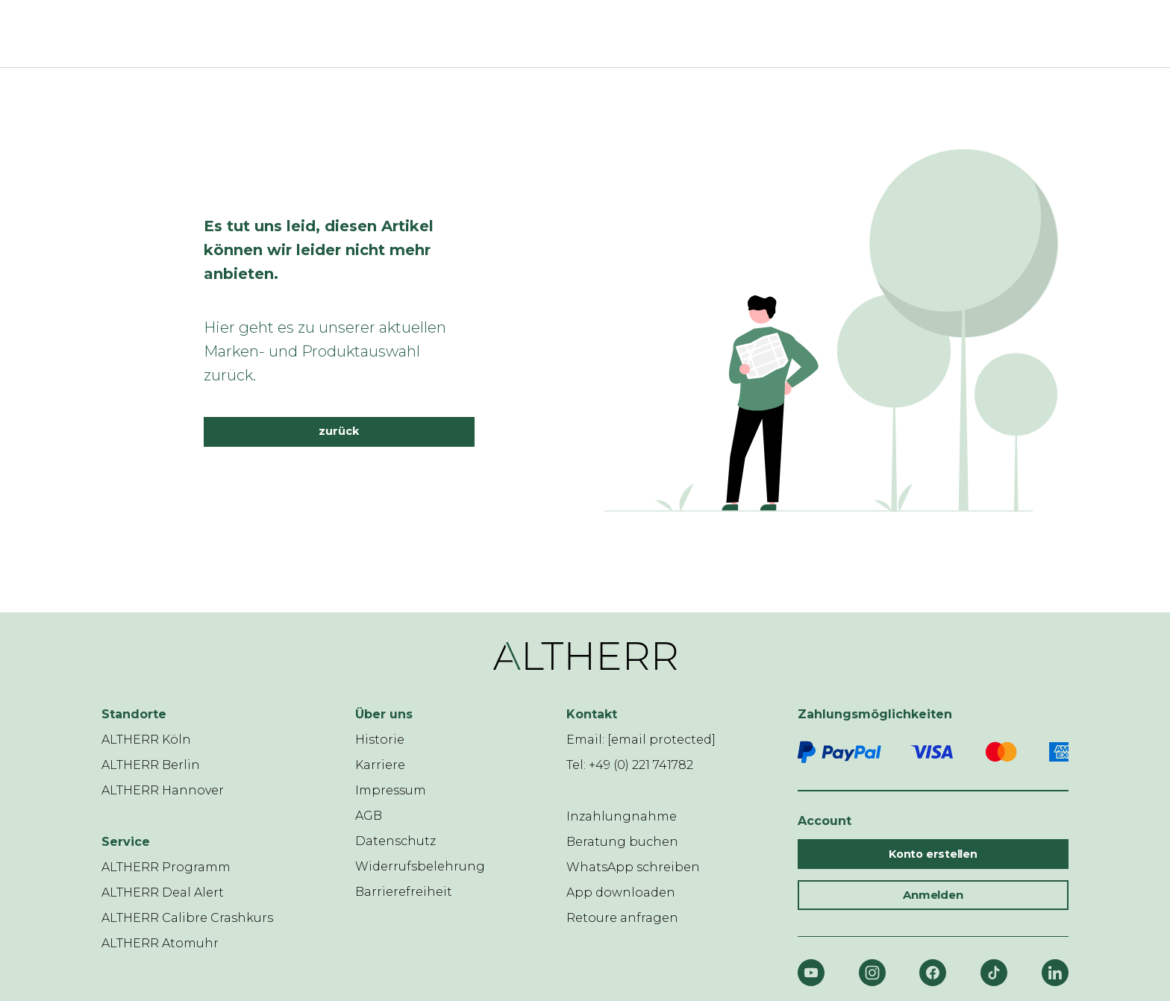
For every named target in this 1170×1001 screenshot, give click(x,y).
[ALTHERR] (576, 33)
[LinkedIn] (1055, 972)
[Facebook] (932, 972)
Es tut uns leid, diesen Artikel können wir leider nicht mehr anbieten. (319, 250)
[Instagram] (872, 972)
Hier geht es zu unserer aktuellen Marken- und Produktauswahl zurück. (325, 351)
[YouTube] (811, 972)
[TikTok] (993, 972)
